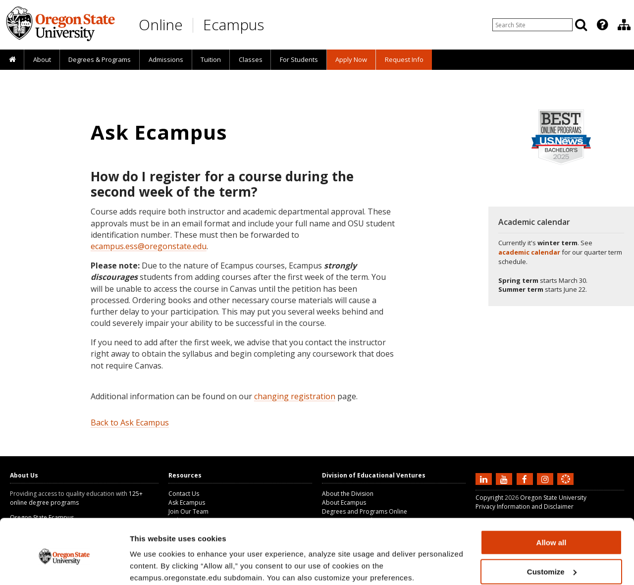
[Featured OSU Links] (602, 24)
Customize (552, 532)
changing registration (294, 396)
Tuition (211, 59)
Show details (153, 565)
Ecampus (233, 24)
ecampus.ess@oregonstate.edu (149, 246)
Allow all (551, 502)
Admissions (166, 59)
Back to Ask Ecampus (130, 422)
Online (161, 24)
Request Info (404, 59)
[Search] (581, 24)
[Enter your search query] (532, 24)
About (42, 59)
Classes (251, 59)
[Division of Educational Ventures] (624, 24)
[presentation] (601, 24)
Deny (551, 560)
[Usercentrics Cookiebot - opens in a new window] (64, 565)
